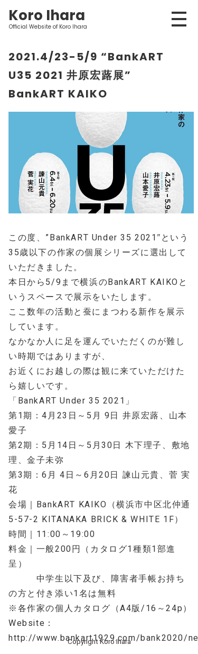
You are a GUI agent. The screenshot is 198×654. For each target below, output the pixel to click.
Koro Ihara (46, 15)
